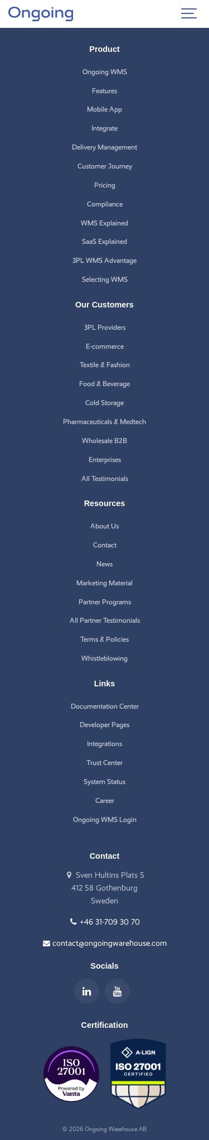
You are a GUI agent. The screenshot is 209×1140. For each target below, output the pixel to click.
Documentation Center (105, 706)
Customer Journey (104, 166)
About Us (104, 526)
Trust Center (104, 762)
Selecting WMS (105, 279)
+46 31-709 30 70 (104, 922)
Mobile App (104, 109)
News (104, 564)
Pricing (104, 185)
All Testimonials (104, 478)
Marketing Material (104, 583)
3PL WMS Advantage (104, 260)
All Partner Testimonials (105, 620)
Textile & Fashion (105, 364)
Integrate (104, 128)
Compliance (105, 204)
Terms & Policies (104, 639)
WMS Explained (104, 223)
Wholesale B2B (104, 440)
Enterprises (105, 459)
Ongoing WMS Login (105, 819)
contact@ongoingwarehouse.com (104, 943)
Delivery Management (104, 147)
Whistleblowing (104, 658)
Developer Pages (104, 724)
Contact (104, 545)
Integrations (104, 743)
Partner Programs (105, 602)
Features (104, 90)
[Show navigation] (189, 14)
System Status (104, 781)
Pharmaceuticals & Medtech (104, 421)
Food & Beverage (104, 383)
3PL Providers (104, 327)
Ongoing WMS (104, 72)
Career (104, 800)
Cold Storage (104, 402)
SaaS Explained (104, 241)
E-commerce (105, 346)
